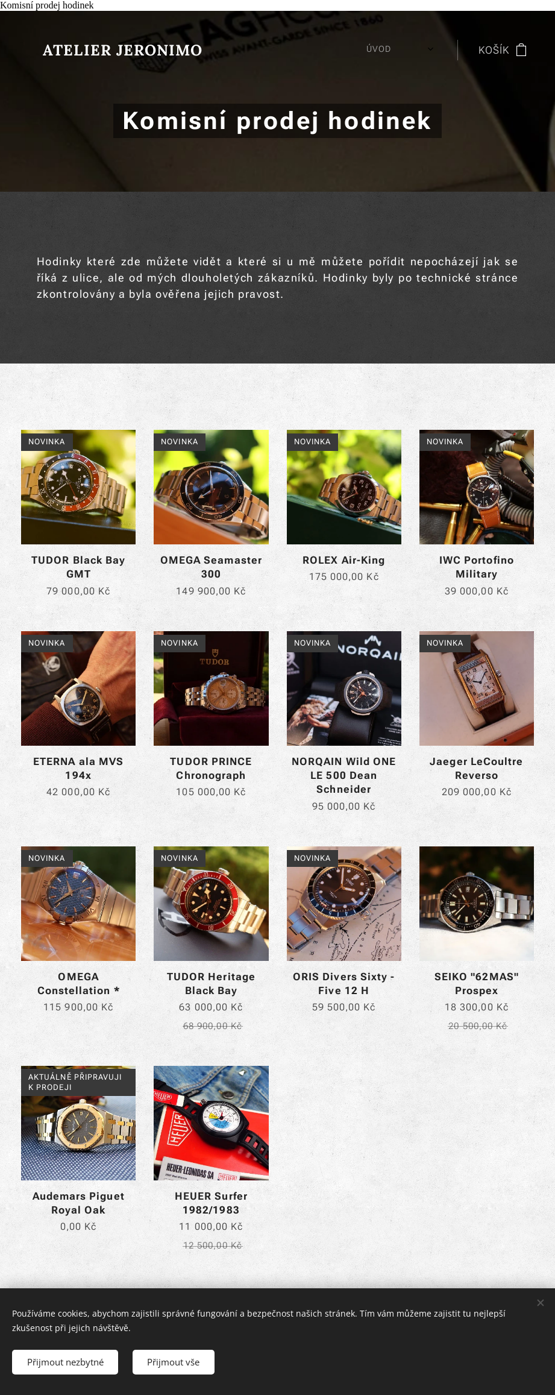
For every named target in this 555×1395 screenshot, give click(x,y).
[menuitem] (263, 50)
